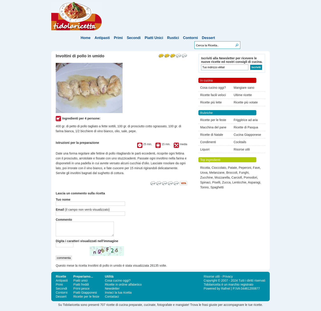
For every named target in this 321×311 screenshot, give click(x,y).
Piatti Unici (154, 38)
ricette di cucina (117, 307)
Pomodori (250, 177)
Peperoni (245, 167)
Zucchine (206, 177)
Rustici (173, 38)
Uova (204, 172)
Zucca (226, 182)
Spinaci (205, 182)
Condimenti (208, 142)
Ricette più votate (246, 102)
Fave (256, 167)
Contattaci (112, 299)
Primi (118, 38)
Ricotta (205, 167)
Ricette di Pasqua (246, 127)
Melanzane (216, 172)
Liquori (205, 149)
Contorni (190, 38)
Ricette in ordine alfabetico (123, 287)
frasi (205, 307)
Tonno (204, 187)
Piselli (216, 182)
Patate (232, 167)
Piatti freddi (81, 287)
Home (86, 38)
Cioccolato (219, 167)
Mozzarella (222, 177)
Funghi (244, 172)
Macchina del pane (213, 127)
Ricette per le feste (213, 120)
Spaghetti (217, 187)
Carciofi (236, 177)
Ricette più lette (211, 102)
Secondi (134, 38)
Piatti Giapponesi (85, 295)
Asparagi (254, 182)
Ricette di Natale (211, 134)
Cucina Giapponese (247, 134)
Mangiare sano (244, 87)
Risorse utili (242, 149)
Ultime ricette (243, 95)
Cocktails (240, 142)
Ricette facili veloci (213, 95)
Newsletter (112, 291)
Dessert (208, 38)
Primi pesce (81, 291)
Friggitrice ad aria (246, 120)
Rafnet (225, 291)
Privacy (227, 279)
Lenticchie (239, 182)
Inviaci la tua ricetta (118, 295)
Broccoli (231, 172)
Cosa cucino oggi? (213, 87)
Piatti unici (80, 283)
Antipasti (102, 38)
